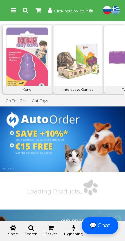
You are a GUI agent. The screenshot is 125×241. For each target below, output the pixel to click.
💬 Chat (100, 225)
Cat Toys (40, 100)
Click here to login (73, 10)
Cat (22, 100)
